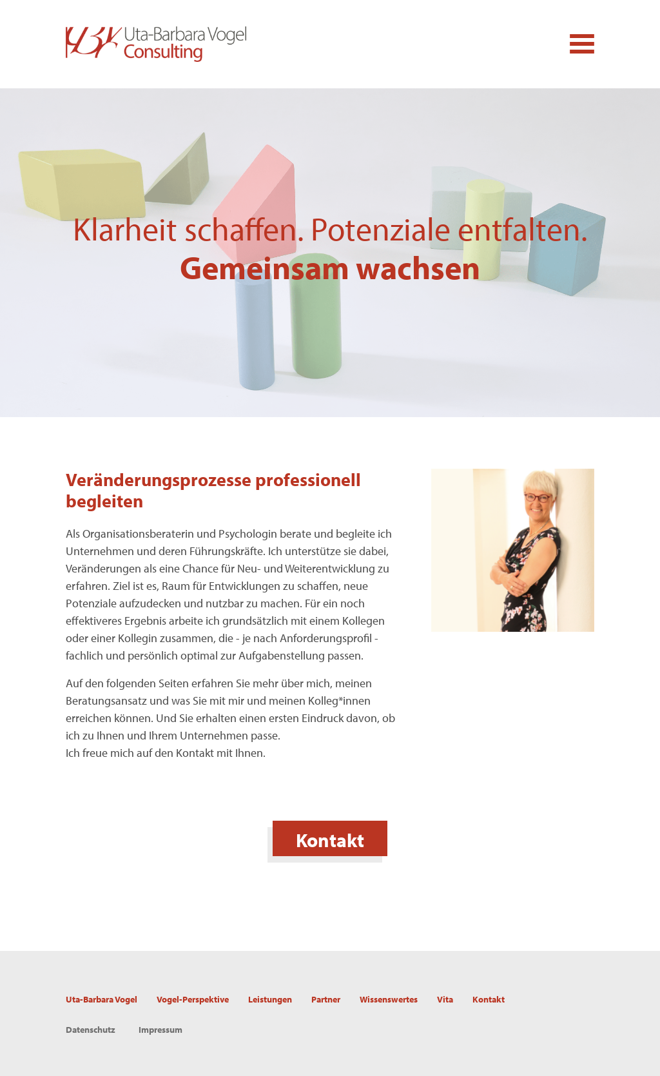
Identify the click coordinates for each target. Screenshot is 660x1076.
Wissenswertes (389, 999)
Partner (325, 999)
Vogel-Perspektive (193, 999)
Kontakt (330, 840)
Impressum (160, 1029)
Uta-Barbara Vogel (101, 999)
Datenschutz (90, 1029)
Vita (445, 999)
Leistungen (270, 999)
